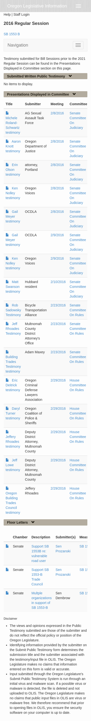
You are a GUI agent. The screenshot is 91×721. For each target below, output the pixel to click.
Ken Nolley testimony (13, 193)
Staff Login (21, 14)
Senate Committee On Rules (78, 310)
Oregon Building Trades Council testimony (13, 502)
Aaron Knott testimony (13, 146)
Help (7, 14)
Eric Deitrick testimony (13, 385)
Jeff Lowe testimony (13, 465)
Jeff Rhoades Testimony (13, 328)
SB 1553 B (12, 34)
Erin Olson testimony (13, 169)
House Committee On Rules (78, 385)
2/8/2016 (57, 113)
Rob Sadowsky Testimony (13, 310)
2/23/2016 (58, 305)
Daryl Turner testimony (13, 413)
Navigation (18, 45)
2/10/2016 (58, 282)
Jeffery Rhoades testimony (13, 441)
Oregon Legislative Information (37, 6)
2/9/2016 (57, 235)
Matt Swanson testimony (13, 286)
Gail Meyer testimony (13, 216)
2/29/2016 (58, 380)
